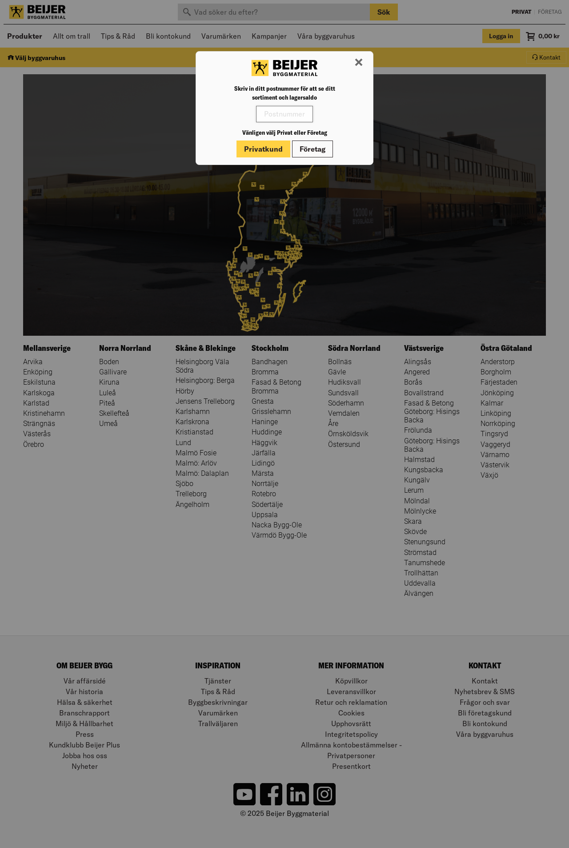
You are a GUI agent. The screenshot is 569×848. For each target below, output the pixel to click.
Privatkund (263, 149)
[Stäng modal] (359, 62)
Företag (312, 149)
